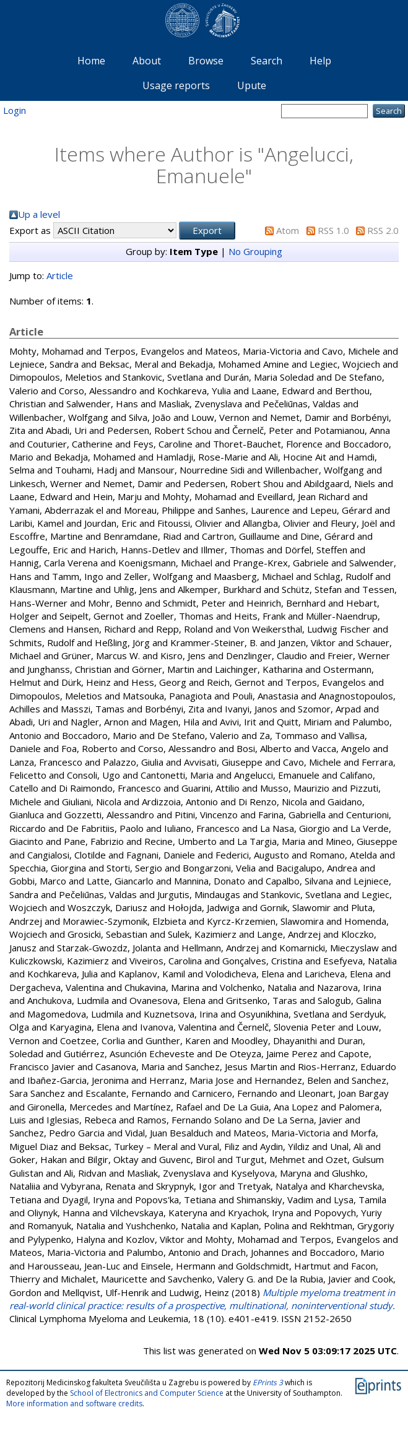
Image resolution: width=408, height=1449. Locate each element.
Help (320, 60)
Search (266, 60)
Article (59, 275)
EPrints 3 (268, 1382)
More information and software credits (74, 1403)
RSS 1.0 (333, 230)
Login (14, 110)
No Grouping (255, 251)
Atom (287, 230)
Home (91, 60)
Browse (206, 60)
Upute (251, 85)
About (146, 60)
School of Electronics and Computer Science (147, 1393)
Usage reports (176, 85)
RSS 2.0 (383, 230)
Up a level (39, 214)
